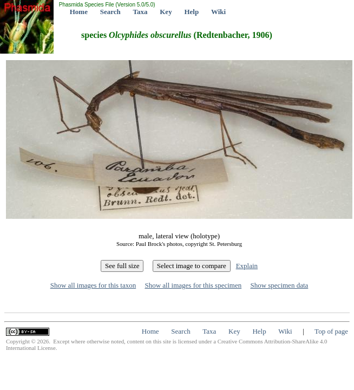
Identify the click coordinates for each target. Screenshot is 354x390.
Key (166, 12)
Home (79, 12)
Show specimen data (279, 285)
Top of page (331, 331)
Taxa (140, 12)
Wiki (218, 12)
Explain (247, 266)
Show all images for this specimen (193, 285)
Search (110, 12)
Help (191, 12)
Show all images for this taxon (93, 285)
